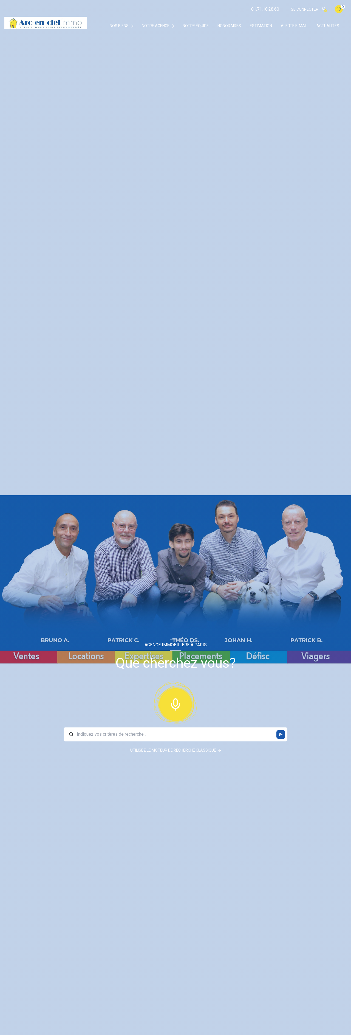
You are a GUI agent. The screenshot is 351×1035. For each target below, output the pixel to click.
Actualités (327, 26)
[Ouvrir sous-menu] (133, 25)
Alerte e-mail (294, 26)
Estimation (261, 26)
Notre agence (155, 26)
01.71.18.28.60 (265, 9)
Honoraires (229, 26)
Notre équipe (196, 26)
